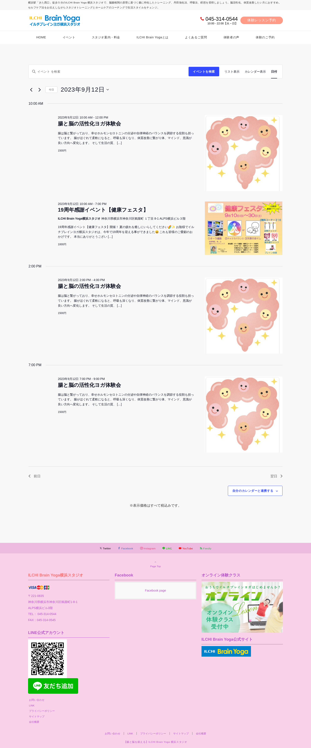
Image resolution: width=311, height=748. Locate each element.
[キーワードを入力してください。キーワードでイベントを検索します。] (109, 71)
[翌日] (39, 89)
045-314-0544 (221, 19)
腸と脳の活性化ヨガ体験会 (89, 123)
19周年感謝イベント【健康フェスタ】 (103, 210)
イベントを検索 (204, 71)
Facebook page (155, 590)
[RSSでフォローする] (205, 548)
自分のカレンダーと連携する (252, 490)
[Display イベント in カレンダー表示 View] (255, 71)
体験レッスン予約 (261, 20)
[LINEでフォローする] (167, 548)
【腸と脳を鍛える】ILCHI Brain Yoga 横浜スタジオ (155, 741)
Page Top (155, 564)
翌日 (276, 476)
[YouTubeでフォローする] (186, 548)
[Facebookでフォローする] (125, 548)
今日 (51, 89)
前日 (35, 476)
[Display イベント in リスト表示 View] (232, 71)
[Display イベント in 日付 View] (274, 71)
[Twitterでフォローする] (105, 548)
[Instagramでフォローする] (148, 548)
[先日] (31, 89)
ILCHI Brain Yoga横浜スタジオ (55, 575)
